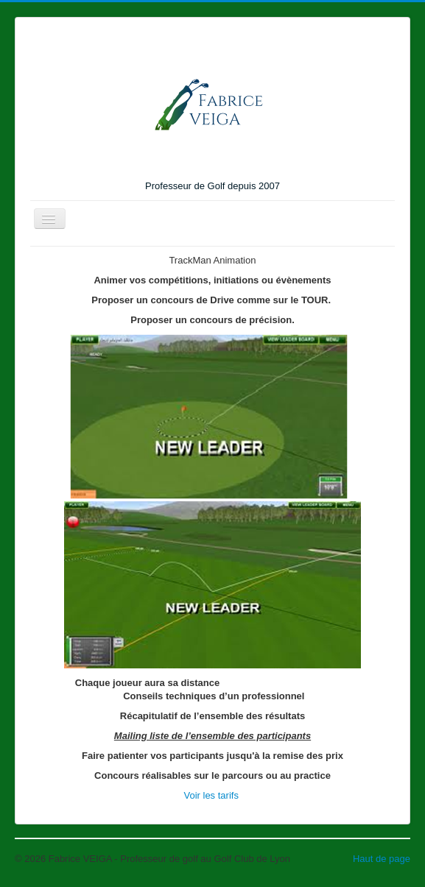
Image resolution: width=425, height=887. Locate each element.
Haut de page (381, 858)
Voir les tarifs (212, 795)
